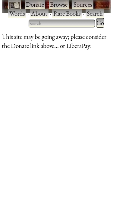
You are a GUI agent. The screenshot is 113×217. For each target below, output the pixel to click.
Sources (83, 4)
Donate (35, 4)
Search (95, 13)
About (39, 13)
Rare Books (67, 13)
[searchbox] (62, 23)
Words (17, 13)
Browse (58, 4)
